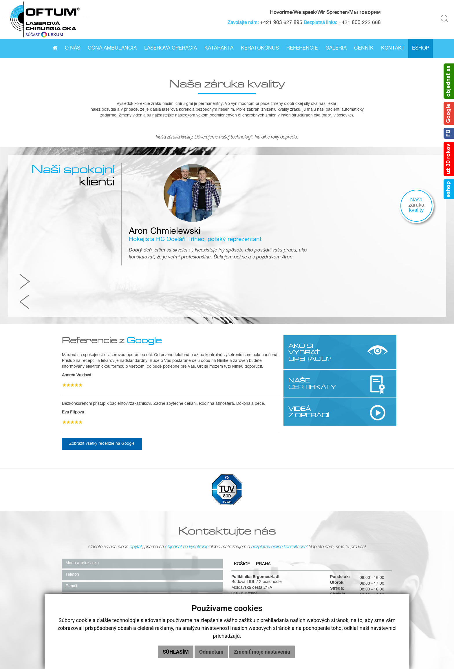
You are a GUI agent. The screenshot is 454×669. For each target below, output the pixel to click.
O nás (72, 48)
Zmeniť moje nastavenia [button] (262, 652)
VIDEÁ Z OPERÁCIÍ (308, 329)
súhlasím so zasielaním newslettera (97, 580)
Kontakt (392, 48)
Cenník (364, 48)
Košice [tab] (242, 483)
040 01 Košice (244, 513)
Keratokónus (260, 48)
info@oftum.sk (285, 547)
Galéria (336, 48)
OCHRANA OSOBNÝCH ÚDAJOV (395, 646)
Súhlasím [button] (176, 652)
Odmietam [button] (211, 652)
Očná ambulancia (112, 48)
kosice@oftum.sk (287, 541)
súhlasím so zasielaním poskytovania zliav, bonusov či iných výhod (126, 587)
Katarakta (218, 48)
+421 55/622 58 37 (289, 524)
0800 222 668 (285, 530)
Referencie (302, 48)
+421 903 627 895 (282, 23)
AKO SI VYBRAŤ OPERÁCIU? (309, 270)
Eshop (420, 48)
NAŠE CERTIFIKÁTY (312, 301)
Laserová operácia (170, 48)
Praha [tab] (266, 483)
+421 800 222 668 (361, 23)
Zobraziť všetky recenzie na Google (102, 362)
